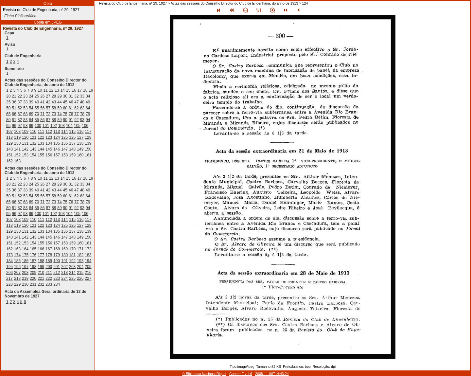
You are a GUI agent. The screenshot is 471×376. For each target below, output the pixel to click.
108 (17, 131)
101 (46, 125)
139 (88, 143)
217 (9, 278)
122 (41, 137)
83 (25, 119)
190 (56, 261)
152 (17, 155)
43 (54, 102)
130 (17, 143)
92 (76, 119)
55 (37, 108)
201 (56, 266)
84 (31, 119)
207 (17, 272)
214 (72, 272)
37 (20, 102)
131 (25, 143)
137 (72, 143)
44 (59, 102)
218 (17, 278)
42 (48, 102)
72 (48, 114)
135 (56, 143)
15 (68, 90)
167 (48, 249)
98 (25, 125)
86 (42, 119)
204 (80, 266)
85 (37, 119)
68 (25, 114)
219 (25, 278)
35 (8, 102)
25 (37, 96)
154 (33, 155)
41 (42, 102)
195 (9, 266)
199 (41, 266)
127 (80, 137)
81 (14, 119)
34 (88, 96)
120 (25, 137)
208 (25, 272)
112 (48, 131)
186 (25, 261)
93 (82, 119)
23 (25, 96)
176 (33, 255)
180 (64, 255)
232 (41, 284)
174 (17, 255)
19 (91, 90)
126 (72, 137)
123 (48, 137)
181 (72, 255)
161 (88, 155)
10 (40, 90)
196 (17, 266)
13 (57, 90)
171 (80, 249)
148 (72, 149)
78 (82, 114)
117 (88, 131)
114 (64, 131)
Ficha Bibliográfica (20, 16)
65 (8, 114)
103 (61, 125)
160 (80, 155)
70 (37, 114)
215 (80, 272)
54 (31, 108)
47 (76, 102)
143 (33, 149)
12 (51, 90)
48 (82, 102)
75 (65, 114)
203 (72, 266)
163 (17, 161)
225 (72, 278)
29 (59, 96)
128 (88, 137)
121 (33, 137)
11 (46, 90)
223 (56, 278)
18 (85, 90)
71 (42, 114)
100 (38, 125)
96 (14, 125)
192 (72, 261)
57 (48, 108)
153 (25, 155)
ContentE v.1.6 (240, 374)
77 (76, 114)
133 (41, 143)
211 (48, 272)
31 (71, 96)
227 (88, 278)
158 (64, 155)
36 (14, 102)
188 (41, 261)
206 (9, 272)
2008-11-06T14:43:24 (272, 374)
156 (48, 155)
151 (9, 155)
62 (76, 108)
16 (74, 90)
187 (33, 261)
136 (64, 143)
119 (17, 137)
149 (80, 149)
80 (8, 119)
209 (33, 272)
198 (33, 266)
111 (41, 131)
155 (41, 155)
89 (59, 119)
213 (64, 272)
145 (48, 149)
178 (48, 255)
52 (20, 108)
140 (9, 149)
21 (14, 96)
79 (88, 114)
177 (41, 255)
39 (31, 102)
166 (41, 249)
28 (54, 96)
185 (17, 261)
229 (17, 284)
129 (9, 143)
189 (48, 261)
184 (9, 261)
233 (48, 284)
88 (54, 119)
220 (33, 278)
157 (56, 155)
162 (9, 161)
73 (54, 114)
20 (8, 96)
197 (25, 266)
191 (64, 261)
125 (64, 137)
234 (56, 284)
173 (9, 255)
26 (42, 96)
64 (88, 108)
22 (20, 96)
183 (88, 255)
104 (69, 125)
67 (20, 114)
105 (77, 125)
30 (65, 96)
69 (31, 114)
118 (9, 137)
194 (88, 261)
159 (72, 155)
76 (71, 114)
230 (25, 284)
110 (33, 131)
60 (65, 108)
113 (56, 131)
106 (85, 125)
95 (8, 125)
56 (42, 108)
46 (71, 102)
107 (9, 131)
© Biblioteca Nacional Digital (204, 374)
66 (14, 114)
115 (72, 131)
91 (71, 119)
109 (25, 131)
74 (59, 114)
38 (25, 102)
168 (56, 249)
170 (72, 249)
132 (33, 143)
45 (65, 102)
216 (88, 272)
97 (20, 125)
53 (25, 108)
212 (56, 272)
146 (56, 149)
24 (31, 96)
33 (82, 96)
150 (88, 149)
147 (64, 149)
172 (88, 249)
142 (25, 149)
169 (64, 249)
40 (37, 102)
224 (64, 278)
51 (14, 108)
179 (56, 255)
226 (80, 278)
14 (63, 90)
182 (80, 255)
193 (80, 261)
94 (88, 119)
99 (31, 125)
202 (64, 266)
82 (20, 119)
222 (48, 278)
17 (80, 90)
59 (59, 108)
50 (8, 108)
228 (9, 284)
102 (53, 125)
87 (48, 119)
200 (48, 266)
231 (33, 284)
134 (48, 143)
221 (41, 278)
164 (25, 249)
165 (33, 249)
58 (54, 108)
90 (65, 119)
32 (76, 96)
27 (48, 96)
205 (88, 266)
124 (56, 137)
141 (17, 149)
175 (25, 255)
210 (41, 272)
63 (82, 108)
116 (80, 131)
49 (88, 102)
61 (71, 108)
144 (41, 149)
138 (80, 143)
